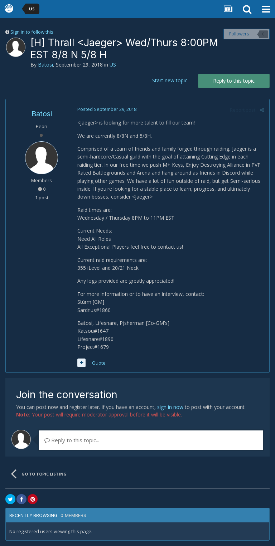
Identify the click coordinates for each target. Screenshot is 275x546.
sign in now (170, 407)
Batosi (45, 64)
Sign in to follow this (31, 32)
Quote (99, 363)
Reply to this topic (234, 80)
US (113, 64)
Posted (106, 109)
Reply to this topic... (71, 440)
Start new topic (169, 80)
